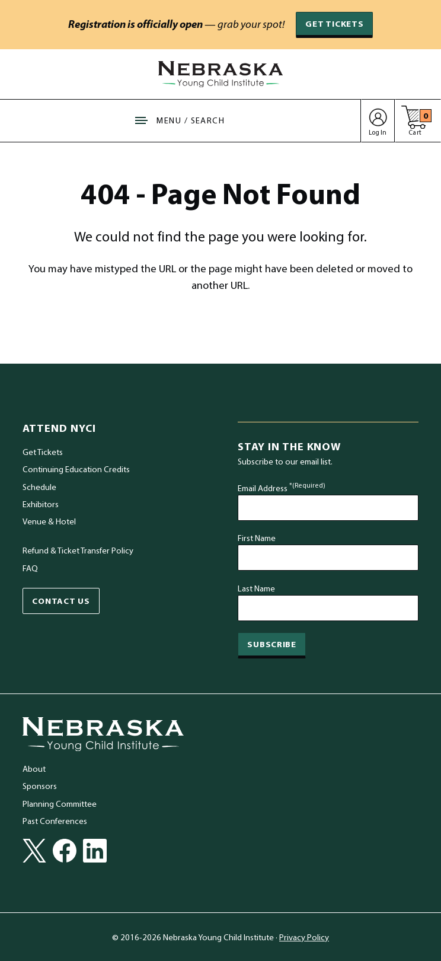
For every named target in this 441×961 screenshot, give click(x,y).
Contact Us (61, 600)
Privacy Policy (304, 937)
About (34, 768)
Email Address (281, 488)
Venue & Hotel (49, 521)
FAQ (30, 568)
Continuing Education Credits (76, 469)
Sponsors (40, 786)
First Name (257, 537)
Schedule (39, 486)
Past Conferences (55, 820)
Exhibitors (41, 504)
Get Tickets (334, 23)
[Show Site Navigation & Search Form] (180, 120)
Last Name (256, 588)
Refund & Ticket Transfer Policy (78, 550)
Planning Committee (60, 803)
